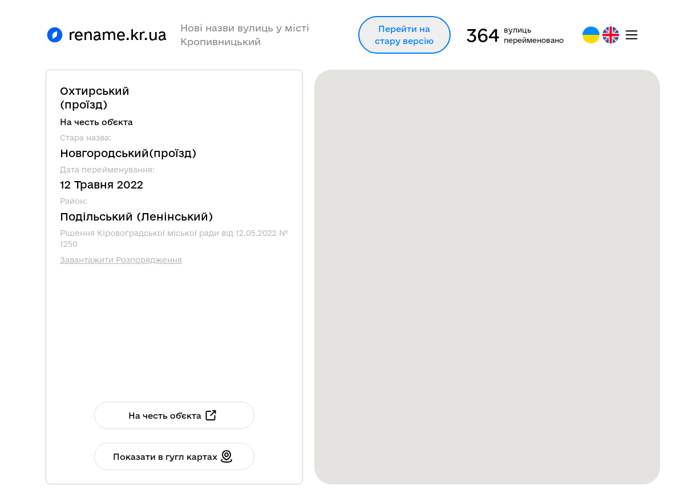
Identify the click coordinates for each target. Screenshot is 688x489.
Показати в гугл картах (173, 456)
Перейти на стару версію (404, 35)
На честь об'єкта (173, 415)
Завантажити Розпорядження (121, 259)
